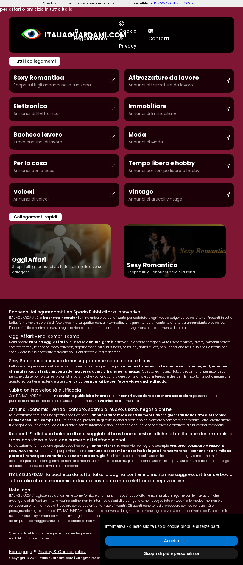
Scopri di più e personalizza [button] (171, 553)
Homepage (20, 552)
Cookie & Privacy (127, 34)
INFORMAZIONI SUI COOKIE (173, 3)
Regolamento (90, 35)
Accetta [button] (171, 540)
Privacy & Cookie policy (62, 552)
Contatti (158, 35)
